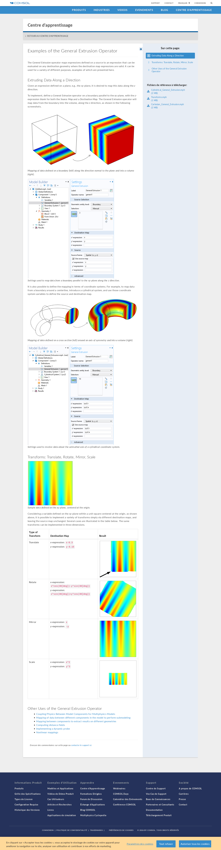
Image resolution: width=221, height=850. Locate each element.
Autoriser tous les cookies (195, 844)
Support (155, 3)
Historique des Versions (27, 809)
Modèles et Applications (60, 788)
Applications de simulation (61, 815)
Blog (164, 10)
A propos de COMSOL (190, 788)
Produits (79, 10)
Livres (50, 809)
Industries (102, 10)
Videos (122, 10)
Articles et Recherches (59, 804)
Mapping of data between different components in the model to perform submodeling (83, 717)
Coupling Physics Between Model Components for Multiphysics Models (75, 714)
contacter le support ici (81, 745)
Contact (169, 3)
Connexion (200, 3)
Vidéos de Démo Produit (60, 793)
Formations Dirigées (91, 793)
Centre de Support (155, 788)
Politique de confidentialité (71, 830)
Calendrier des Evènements (127, 799)
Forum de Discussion (91, 799)
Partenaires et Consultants (160, 804)
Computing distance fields (50, 725)
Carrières (183, 793)
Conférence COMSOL (124, 804)
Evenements (144, 10)
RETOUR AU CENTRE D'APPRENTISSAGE (47, 35)
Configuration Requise (26, 804)
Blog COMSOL (87, 809)
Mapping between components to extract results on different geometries (76, 721)
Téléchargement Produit (158, 815)
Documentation (154, 809)
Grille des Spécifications (28, 793)
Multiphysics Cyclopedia (93, 815)
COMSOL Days (121, 793)
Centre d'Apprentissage (194, 10)
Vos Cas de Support (156, 793)
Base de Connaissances (158, 799)
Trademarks (96, 830)
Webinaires (119, 788)
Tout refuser (166, 844)
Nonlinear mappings (47, 732)
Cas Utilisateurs (55, 799)
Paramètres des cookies (140, 844)
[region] (110, 843)
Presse (182, 799)
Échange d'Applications (92, 804)
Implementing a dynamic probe (53, 728)
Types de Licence (24, 799)
